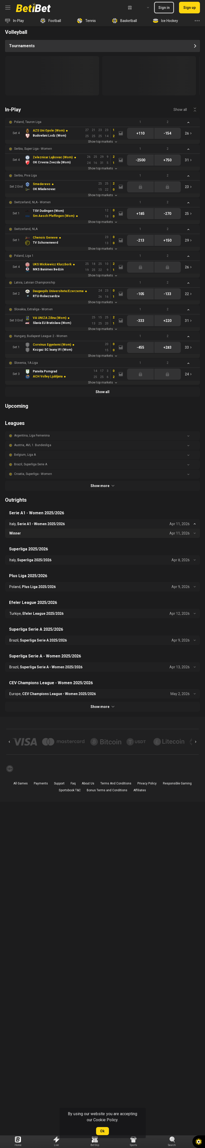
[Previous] (9, 742)
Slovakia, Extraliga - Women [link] (33, 309)
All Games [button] (20, 783)
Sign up (189, 8)
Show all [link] (180, 110)
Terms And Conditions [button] (115, 783)
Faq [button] (73, 783)
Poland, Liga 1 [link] (24, 256)
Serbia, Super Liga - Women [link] (33, 148)
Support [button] (59, 783)
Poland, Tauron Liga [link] (27, 122)
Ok (102, 1131)
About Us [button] (88, 783)
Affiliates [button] (139, 790)
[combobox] (144, 8)
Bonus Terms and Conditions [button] (107, 790)
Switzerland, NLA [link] (26, 229)
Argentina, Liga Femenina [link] (32, 435)
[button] (102, 122)
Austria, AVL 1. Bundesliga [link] (32, 445)
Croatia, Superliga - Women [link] (33, 474)
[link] (33, 8)
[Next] (196, 742)
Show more (102, 486)
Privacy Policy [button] (147, 783)
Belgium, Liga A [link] (25, 454)
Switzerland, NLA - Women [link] (32, 202)
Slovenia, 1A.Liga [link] (26, 363)
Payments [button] (41, 783)
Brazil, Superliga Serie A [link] (30, 464)
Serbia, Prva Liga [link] (25, 175)
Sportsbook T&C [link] (69, 790)
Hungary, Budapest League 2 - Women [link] (40, 336)
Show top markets (102, 141)
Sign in (164, 8)
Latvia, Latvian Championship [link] (34, 282)
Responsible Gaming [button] (177, 783)
